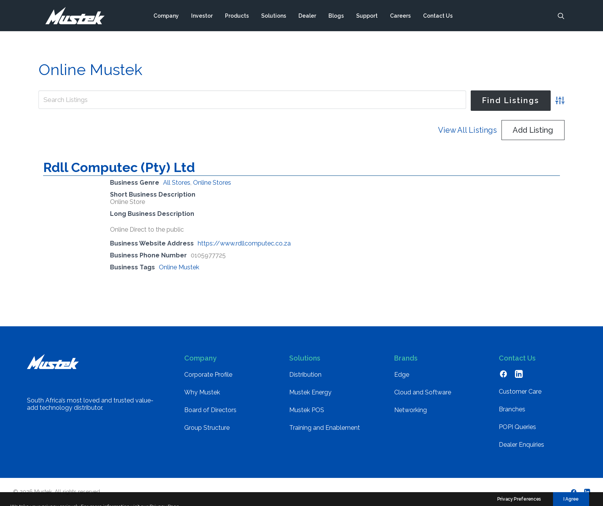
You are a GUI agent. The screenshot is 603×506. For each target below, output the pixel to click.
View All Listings (467, 130)
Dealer (307, 16)
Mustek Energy (310, 392)
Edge (401, 374)
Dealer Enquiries (521, 444)
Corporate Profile (208, 374)
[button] (561, 16)
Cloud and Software (422, 392)
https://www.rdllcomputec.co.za (244, 243)
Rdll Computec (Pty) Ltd (119, 167)
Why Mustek (202, 392)
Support (367, 16)
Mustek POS (306, 410)
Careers (400, 16)
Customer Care (520, 391)
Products (237, 16)
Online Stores (212, 182)
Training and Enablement (324, 427)
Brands (406, 358)
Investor (202, 16)
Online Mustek (179, 267)
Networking (410, 410)
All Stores (176, 182)
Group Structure (207, 427)
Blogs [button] (336, 16)
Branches (512, 409)
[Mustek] (71, 16)
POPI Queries (517, 427)
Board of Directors (210, 410)
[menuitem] (166, 16)
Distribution (305, 374)
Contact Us (438, 16)
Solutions (273, 16)
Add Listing (533, 130)
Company (166, 16)
